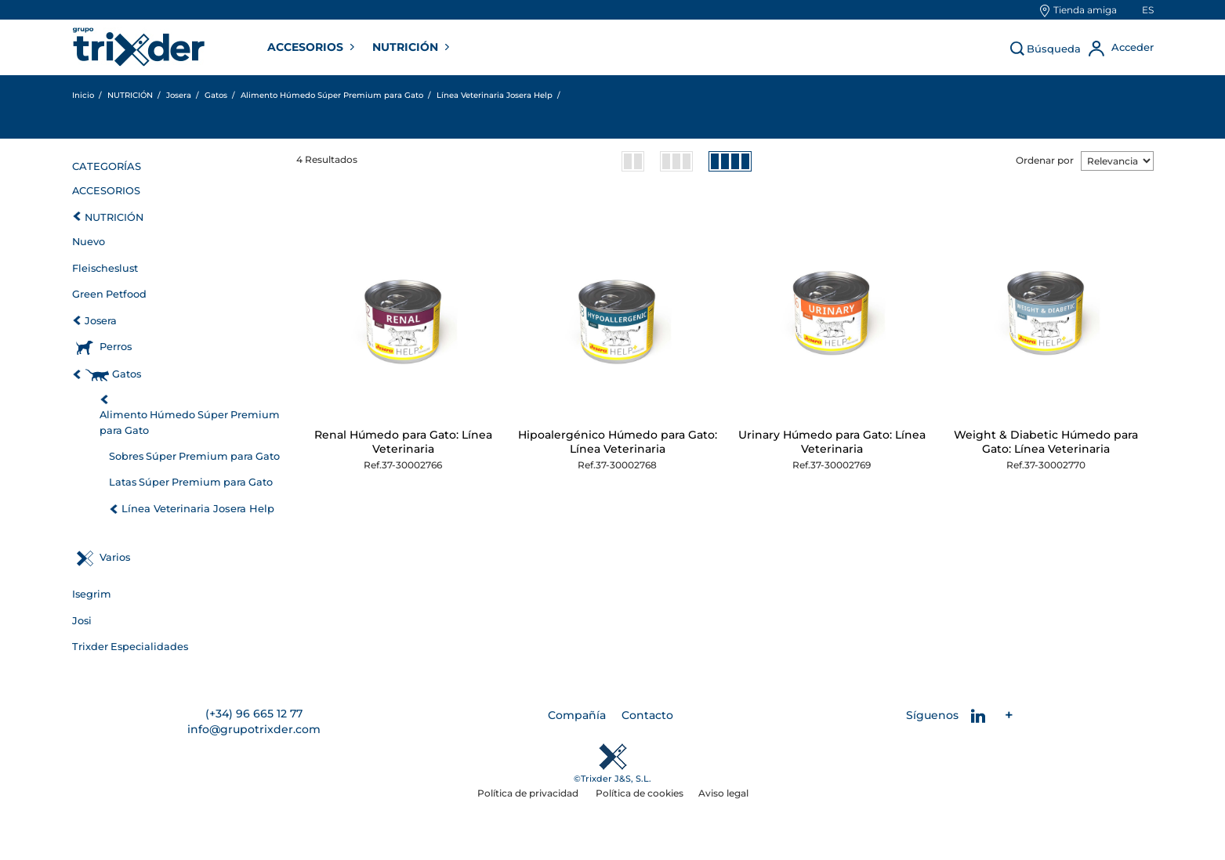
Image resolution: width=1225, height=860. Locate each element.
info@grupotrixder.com (254, 729)
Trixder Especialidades (130, 646)
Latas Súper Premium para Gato (191, 482)
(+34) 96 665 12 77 (254, 713)
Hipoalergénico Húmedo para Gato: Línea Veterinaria (617, 442)
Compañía (577, 715)
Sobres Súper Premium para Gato (194, 456)
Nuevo (88, 242)
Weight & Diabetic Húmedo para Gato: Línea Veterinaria (1046, 442)
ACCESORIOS (306, 47)
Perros (116, 346)
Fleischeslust (105, 268)
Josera (101, 321)
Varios (115, 557)
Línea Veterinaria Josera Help (197, 508)
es (1148, 10)
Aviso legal (723, 793)
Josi (82, 621)
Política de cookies (639, 793)
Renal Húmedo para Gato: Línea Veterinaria (403, 442)
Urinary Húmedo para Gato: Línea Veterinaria (832, 442)
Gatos (126, 374)
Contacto (647, 715)
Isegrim (91, 594)
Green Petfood (109, 294)
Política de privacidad (529, 793)
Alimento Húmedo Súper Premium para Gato (190, 422)
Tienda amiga (1085, 10)
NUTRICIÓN (406, 47)
